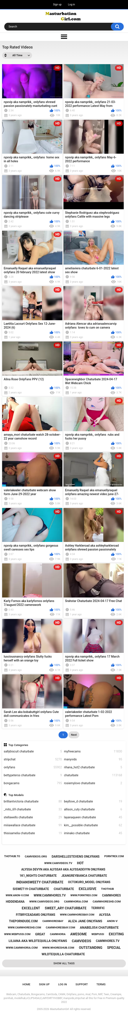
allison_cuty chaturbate (93, 809)
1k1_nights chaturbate (38, 875)
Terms (101, 984)
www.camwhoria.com (22, 947)
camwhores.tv (107, 941)
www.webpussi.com (17, 934)
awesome (78, 934)
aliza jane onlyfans (85, 921)
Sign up (57, 4)
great (40, 934)
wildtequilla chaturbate (63, 954)
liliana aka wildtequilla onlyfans (38, 941)
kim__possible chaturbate (93, 825)
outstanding (90, 948)
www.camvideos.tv (58, 863)
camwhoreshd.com (107, 901)
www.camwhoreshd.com (24, 927)
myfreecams (93, 751)
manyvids (93, 759)
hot (80, 863)
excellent (31, 908)
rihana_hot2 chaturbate (93, 767)
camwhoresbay (52, 921)
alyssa (104, 915)
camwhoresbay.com (60, 927)
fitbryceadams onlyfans (35, 914)
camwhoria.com (76, 901)
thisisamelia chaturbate (33, 833)
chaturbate (93, 775)
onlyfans (33, 767)
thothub (107, 888)
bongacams (33, 783)
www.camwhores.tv (50, 895)
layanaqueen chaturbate (93, 817)
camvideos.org (36, 856)
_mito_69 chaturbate (33, 809)
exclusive (87, 889)
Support (81, 984)
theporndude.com (23, 921)
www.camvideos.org (44, 901)
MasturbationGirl (59, 1009)
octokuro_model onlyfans (89, 882)
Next (74, 734)
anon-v (112, 921)
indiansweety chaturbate (39, 882)
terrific (98, 908)
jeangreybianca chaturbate (84, 875)
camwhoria (57, 934)
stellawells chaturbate (33, 817)
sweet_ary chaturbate (66, 908)
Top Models (16, 795)
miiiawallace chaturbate (33, 825)
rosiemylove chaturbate (93, 783)
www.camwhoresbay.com (77, 914)
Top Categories (18, 745)
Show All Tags (64, 963)
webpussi (97, 934)
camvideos (81, 941)
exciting (116, 934)
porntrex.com (114, 856)
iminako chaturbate (93, 833)
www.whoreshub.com (58, 947)
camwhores (111, 895)
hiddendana (15, 901)
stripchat (33, 759)
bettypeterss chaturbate (33, 775)
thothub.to (12, 856)
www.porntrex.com (84, 895)
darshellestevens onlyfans (76, 856)
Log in (71, 4)
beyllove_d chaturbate (93, 801)
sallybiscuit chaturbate (33, 751)
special (114, 948)
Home (26, 984)
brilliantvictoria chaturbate (33, 801)
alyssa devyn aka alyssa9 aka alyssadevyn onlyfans (63, 869)
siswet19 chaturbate (31, 889)
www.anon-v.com (17, 895)
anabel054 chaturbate (99, 928)
